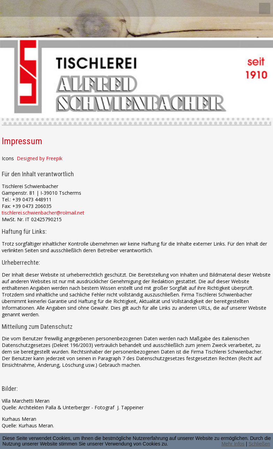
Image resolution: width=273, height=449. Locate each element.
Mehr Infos (232, 444)
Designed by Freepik (39, 158)
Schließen (259, 444)
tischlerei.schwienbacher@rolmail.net (43, 212)
